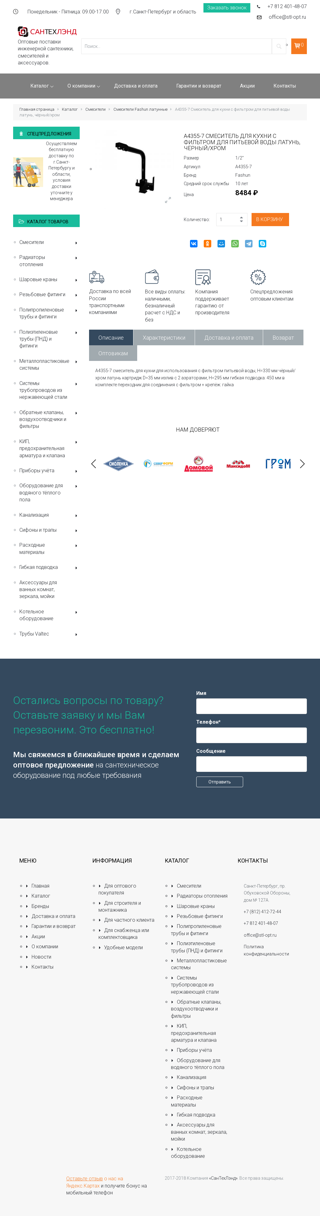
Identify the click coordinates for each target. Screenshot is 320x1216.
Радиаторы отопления (49, 260)
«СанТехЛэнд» (223, 1178)
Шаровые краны (49, 280)
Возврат (283, 337)
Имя (201, 693)
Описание (111, 337)
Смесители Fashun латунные (140, 109)
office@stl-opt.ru (287, 17)
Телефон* (208, 722)
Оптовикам (113, 353)
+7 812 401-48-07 (287, 6)
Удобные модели (120, 947)
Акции (35, 937)
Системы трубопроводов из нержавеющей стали (49, 390)
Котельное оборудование (49, 615)
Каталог (70, 109)
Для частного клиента (126, 920)
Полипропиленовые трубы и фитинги (49, 313)
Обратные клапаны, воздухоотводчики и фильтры (49, 419)
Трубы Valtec (49, 634)
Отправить (219, 781)
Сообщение (211, 751)
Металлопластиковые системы (49, 364)
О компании (42, 947)
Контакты (39, 967)
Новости (38, 957)
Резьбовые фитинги (49, 295)
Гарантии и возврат (51, 926)
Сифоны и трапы (49, 530)
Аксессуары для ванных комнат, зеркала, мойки (38, 590)
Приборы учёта (49, 471)
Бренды (37, 906)
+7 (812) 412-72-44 (262, 911)
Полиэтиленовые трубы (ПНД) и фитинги (49, 339)
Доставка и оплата (228, 337)
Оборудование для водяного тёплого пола (49, 493)
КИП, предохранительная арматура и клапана (49, 448)
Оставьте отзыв (84, 1179)
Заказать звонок (227, 8)
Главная (37, 886)
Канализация (49, 515)
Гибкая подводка (49, 567)
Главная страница (36, 109)
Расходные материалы (49, 548)
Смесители (95, 109)
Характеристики (164, 337)
